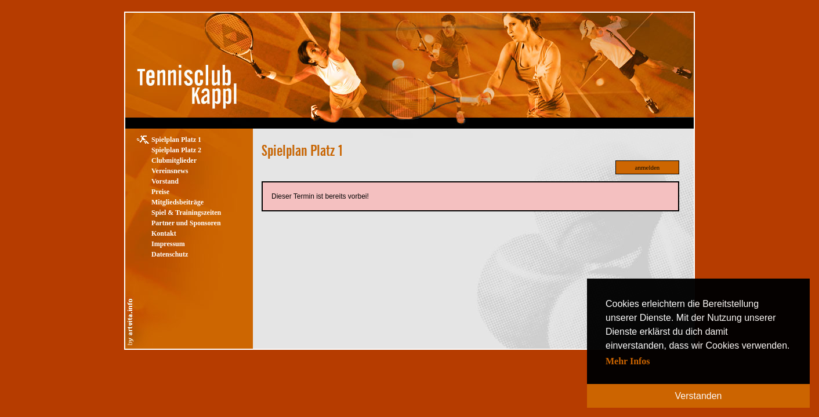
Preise (160, 192)
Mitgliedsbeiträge (177, 202)
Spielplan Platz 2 (176, 150)
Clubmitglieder (174, 160)
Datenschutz (169, 254)
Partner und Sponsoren (186, 223)
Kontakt (163, 233)
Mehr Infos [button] (628, 361)
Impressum (168, 244)
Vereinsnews (169, 171)
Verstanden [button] (698, 396)
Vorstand (165, 181)
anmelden (647, 167)
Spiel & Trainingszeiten (186, 213)
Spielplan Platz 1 (176, 140)
